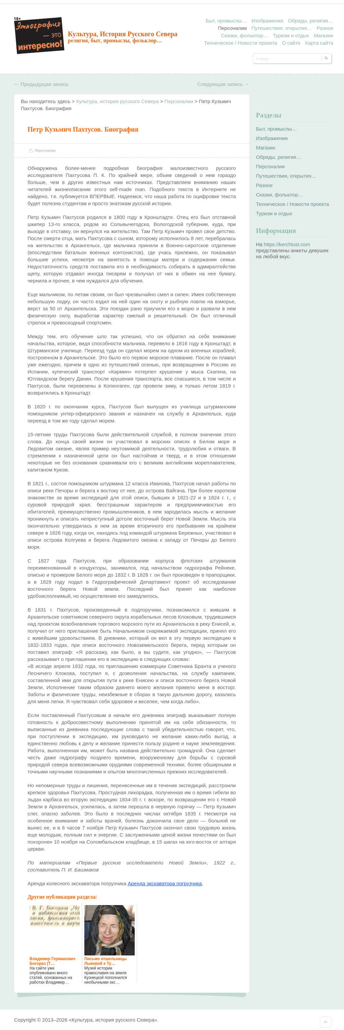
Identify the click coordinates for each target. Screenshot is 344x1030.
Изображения (267, 21)
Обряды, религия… (310, 21)
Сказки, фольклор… (244, 35)
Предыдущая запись (41, 84)
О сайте (291, 43)
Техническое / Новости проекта (240, 43)
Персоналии (232, 28)
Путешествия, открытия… (281, 28)
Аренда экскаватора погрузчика (165, 883)
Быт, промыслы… (226, 21)
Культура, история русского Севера (122, 34)
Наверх (325, 1022)
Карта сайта (319, 43)
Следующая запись (223, 84)
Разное (324, 28)
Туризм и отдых (291, 35)
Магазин (323, 35)
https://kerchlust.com (287, 244)
